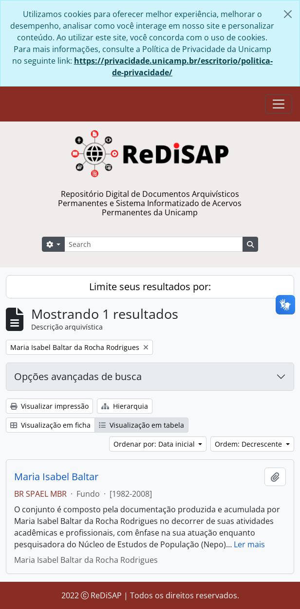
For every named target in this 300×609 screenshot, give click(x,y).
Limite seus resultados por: (150, 286)
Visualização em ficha (50, 425)
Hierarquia (124, 406)
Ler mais (249, 544)
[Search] (153, 244)
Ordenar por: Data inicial (155, 444)
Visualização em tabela (141, 425)
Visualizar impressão (49, 406)
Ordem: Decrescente (249, 444)
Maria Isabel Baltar (56, 477)
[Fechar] (288, 14)
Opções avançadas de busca (78, 376)
